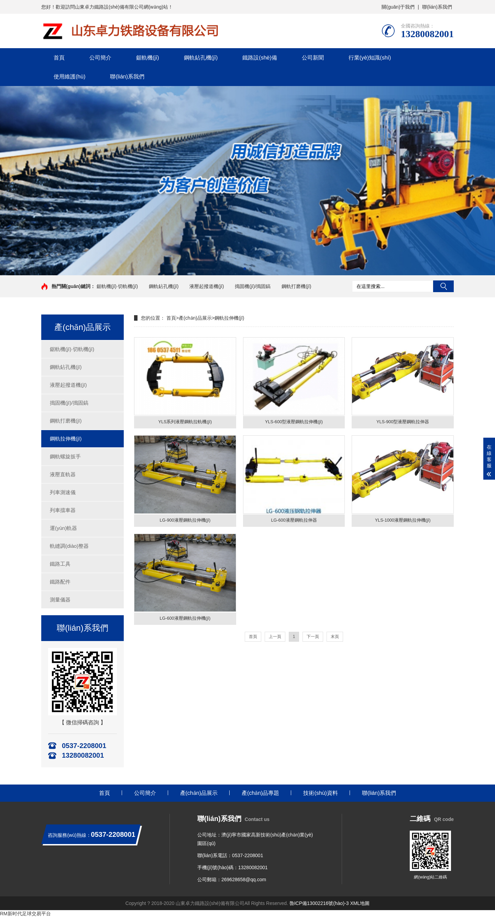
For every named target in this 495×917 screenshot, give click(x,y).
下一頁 (313, 640)
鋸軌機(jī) (147, 58)
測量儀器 (60, 600)
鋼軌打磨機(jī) (296, 286)
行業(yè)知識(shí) (370, 58)
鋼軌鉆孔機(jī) (201, 58)
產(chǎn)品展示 (195, 318)
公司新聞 (313, 58)
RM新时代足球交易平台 (25, 913)
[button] (244, 268)
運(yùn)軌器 (63, 528)
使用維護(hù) (69, 76)
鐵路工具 (60, 564)
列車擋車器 (63, 510)
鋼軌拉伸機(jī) (66, 438)
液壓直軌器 (63, 474)
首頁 (59, 58)
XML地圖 (360, 903)
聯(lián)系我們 (437, 7)
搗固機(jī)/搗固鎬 (253, 286)
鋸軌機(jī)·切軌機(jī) (117, 286)
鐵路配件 (60, 582)
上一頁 (275, 640)
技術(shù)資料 (320, 793)
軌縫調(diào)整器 (69, 546)
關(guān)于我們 (398, 7)
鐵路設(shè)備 (259, 58)
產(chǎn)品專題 (260, 793)
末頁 (335, 640)
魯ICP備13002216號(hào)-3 (319, 903)
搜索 (443, 286)
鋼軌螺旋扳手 (65, 456)
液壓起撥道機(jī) (206, 286)
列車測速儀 (63, 492)
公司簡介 (100, 58)
